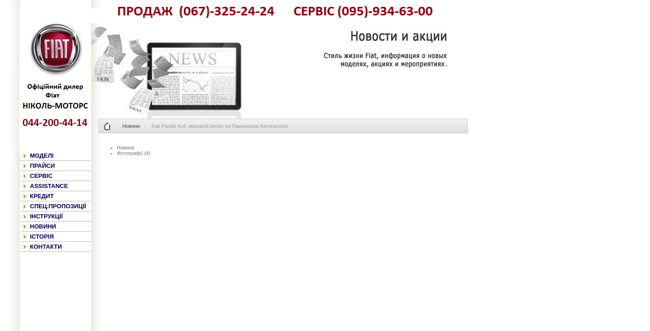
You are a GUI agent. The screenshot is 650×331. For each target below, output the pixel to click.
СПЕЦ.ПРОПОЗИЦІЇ (58, 206)
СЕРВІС (41, 175)
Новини (131, 126)
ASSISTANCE (49, 186)
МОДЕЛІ (41, 155)
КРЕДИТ (42, 196)
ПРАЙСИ (42, 165)
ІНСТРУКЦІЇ (46, 216)
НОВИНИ (43, 226)
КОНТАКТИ (46, 246)
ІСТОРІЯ (42, 236)
